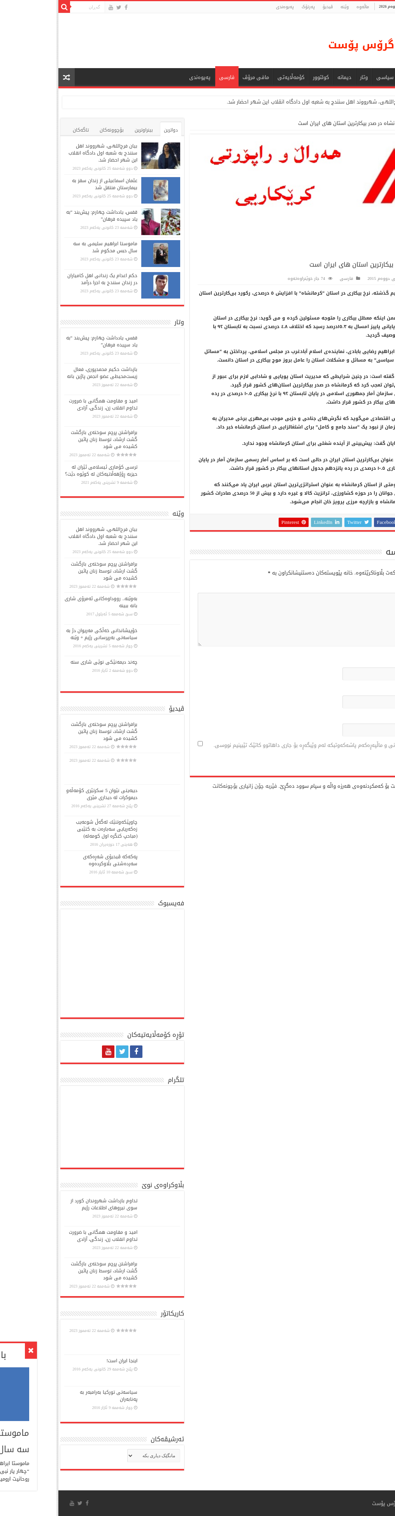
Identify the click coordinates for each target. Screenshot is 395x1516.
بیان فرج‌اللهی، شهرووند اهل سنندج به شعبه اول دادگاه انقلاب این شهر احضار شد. (263, 102)
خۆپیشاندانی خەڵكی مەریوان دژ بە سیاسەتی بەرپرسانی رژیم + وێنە (45, 634)
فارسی (170, 77)
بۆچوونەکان (55, 130)
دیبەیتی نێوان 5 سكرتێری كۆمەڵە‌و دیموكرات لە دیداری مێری (45, 794)
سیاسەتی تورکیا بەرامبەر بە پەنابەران (52, 1396)
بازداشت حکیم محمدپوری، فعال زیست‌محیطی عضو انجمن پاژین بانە (46, 373)
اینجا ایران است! (65, 1360)
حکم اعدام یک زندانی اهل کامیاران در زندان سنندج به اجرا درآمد (46, 279)
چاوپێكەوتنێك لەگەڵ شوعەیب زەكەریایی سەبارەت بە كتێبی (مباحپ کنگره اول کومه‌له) (50, 829)
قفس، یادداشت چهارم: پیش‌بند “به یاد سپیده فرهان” (45, 215)
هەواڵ (356, 77)
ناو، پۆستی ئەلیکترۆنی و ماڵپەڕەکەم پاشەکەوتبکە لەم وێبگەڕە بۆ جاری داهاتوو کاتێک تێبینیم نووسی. (270, 745)
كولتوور (264, 77)
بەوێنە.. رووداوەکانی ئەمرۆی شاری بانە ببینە (44, 602)
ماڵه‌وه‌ (306, 7)
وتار (307, 77)
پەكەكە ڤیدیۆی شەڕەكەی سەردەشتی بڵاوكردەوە (53, 860)
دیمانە (288, 77)
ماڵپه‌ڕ (377, 717)
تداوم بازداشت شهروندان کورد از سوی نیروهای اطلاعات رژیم (47, 1204)
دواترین (114, 130)
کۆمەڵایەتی (234, 77)
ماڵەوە (380, 123)
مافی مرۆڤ (199, 77)
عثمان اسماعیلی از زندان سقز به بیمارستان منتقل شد (48, 184)
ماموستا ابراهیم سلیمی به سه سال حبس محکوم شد (49, 247)
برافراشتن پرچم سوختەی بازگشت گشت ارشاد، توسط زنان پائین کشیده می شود (47, 439)
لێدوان (374, 586)
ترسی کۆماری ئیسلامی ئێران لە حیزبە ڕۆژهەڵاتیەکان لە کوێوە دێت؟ (45, 470)
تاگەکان (24, 130)
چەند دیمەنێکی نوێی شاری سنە (47, 662)
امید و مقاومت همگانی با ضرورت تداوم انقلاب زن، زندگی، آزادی (46, 404)
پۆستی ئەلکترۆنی (361, 689)
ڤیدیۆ (271, 7)
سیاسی (328, 77)
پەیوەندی (228, 7)
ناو (378, 661)
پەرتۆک (251, 7)
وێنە (288, 7)
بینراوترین (87, 130)
